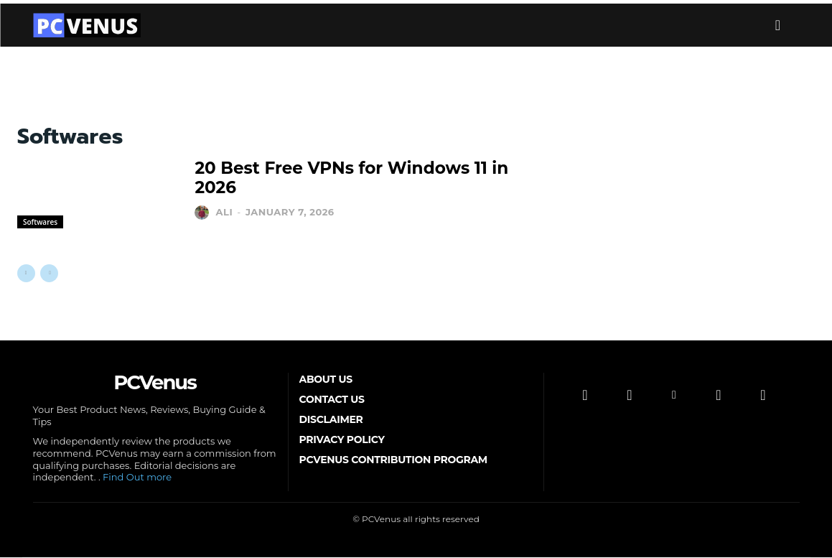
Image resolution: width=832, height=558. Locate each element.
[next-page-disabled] (49, 273)
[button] (778, 25)
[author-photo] (203, 201)
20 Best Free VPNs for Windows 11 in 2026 (350, 178)
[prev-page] (26, 273)
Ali (224, 200)
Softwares (40, 222)
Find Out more (137, 478)
